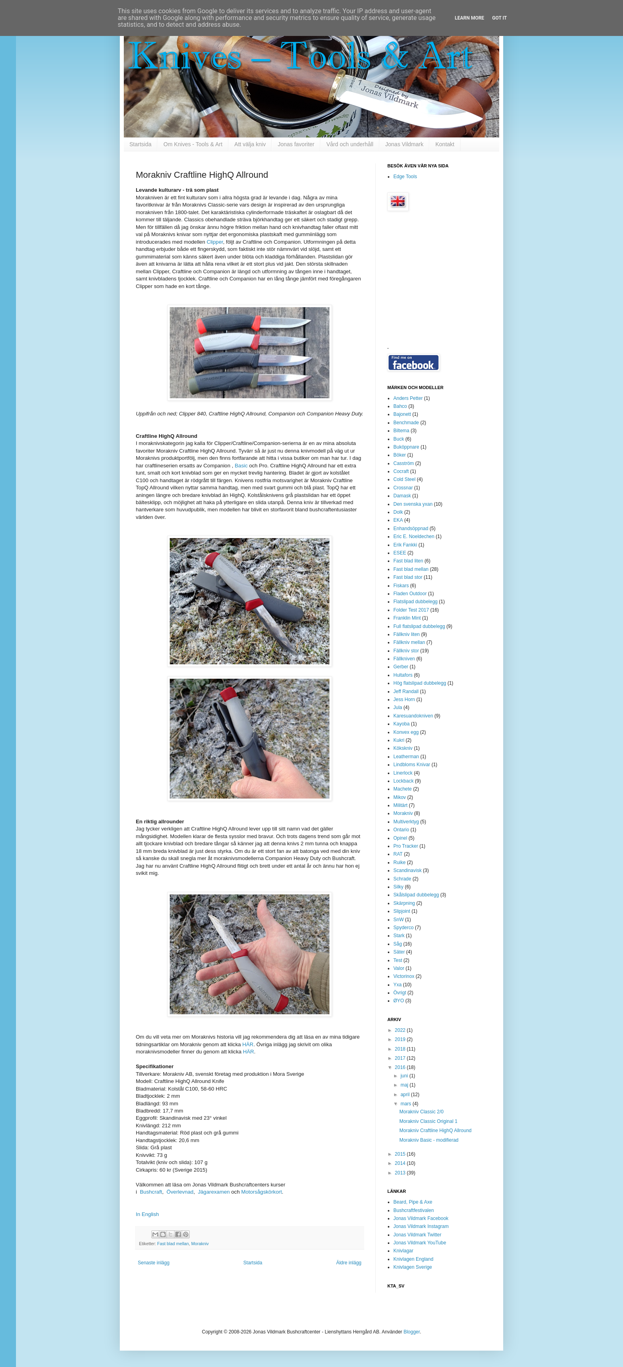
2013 (401, 1173)
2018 (401, 1049)
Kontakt (444, 144)
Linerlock (403, 773)
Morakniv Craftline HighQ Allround (435, 1130)
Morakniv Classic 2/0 (421, 1112)
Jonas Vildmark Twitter (417, 1235)
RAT (398, 854)
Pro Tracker (405, 846)
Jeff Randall (406, 691)
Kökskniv (403, 748)
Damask (402, 496)
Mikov (399, 797)
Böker (399, 455)
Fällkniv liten (406, 634)
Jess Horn (404, 699)
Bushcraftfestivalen (413, 1210)
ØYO (398, 1000)
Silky (398, 887)
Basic (241, 466)
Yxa (397, 984)
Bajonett (402, 414)
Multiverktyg (406, 822)
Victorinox (403, 976)
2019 (401, 1039)
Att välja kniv (250, 144)
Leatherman (406, 756)
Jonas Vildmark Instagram (421, 1226)
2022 (401, 1030)
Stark (399, 935)
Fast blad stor (408, 577)
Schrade (402, 879)
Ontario (401, 830)
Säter (399, 952)
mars (407, 1104)
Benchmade (406, 422)
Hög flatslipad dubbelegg (419, 683)
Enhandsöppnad (410, 528)
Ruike (399, 862)
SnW (398, 919)
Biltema (401, 430)
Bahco (400, 406)
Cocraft (401, 471)
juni (405, 1076)
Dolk (398, 512)
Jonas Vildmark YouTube (419, 1243)
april (406, 1094)
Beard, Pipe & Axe (412, 1202)
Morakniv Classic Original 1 (428, 1121)
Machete (402, 789)
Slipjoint (401, 911)
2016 (401, 1067)
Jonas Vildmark (404, 144)
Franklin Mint (407, 618)
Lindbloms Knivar (411, 764)
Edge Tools (405, 176)
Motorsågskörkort (261, 1192)
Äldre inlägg (348, 1263)
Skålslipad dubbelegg (416, 895)
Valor (398, 968)
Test (397, 960)
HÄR (248, 1044)
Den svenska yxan (413, 504)
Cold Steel (404, 479)
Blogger (411, 1332)
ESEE (399, 553)
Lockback (403, 781)
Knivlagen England (413, 1259)
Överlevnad (180, 1192)
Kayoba (401, 724)
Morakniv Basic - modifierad (428, 1140)
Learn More (469, 18)
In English (147, 1214)
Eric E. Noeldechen (414, 536)
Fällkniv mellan (409, 642)
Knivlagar (403, 1251)
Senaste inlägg (153, 1263)
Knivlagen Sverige (412, 1267)
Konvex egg (406, 732)
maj (405, 1085)
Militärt (400, 805)
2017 (401, 1058)
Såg (397, 944)
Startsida (140, 144)
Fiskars (401, 585)
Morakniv (200, 1243)
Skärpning (404, 903)
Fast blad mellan (173, 1243)
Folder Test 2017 (411, 610)
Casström (403, 463)
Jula (397, 707)
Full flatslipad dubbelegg (419, 626)
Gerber (400, 667)
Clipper (214, 242)
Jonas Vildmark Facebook (420, 1218)
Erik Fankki (405, 545)
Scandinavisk (407, 870)
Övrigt (399, 992)
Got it (499, 18)
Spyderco (403, 927)
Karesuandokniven (413, 716)
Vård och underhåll (349, 144)
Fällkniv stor (406, 651)
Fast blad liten (408, 561)
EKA (398, 520)
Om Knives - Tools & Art (192, 144)
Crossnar (403, 488)
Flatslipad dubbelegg (415, 601)
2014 (401, 1163)
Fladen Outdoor (410, 593)
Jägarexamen (214, 1192)
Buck (398, 439)
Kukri (398, 740)
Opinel (400, 838)
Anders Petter (408, 398)
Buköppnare (406, 447)
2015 (401, 1154)
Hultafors (403, 675)
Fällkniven (404, 659)
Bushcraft (151, 1192)
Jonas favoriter (296, 144)
